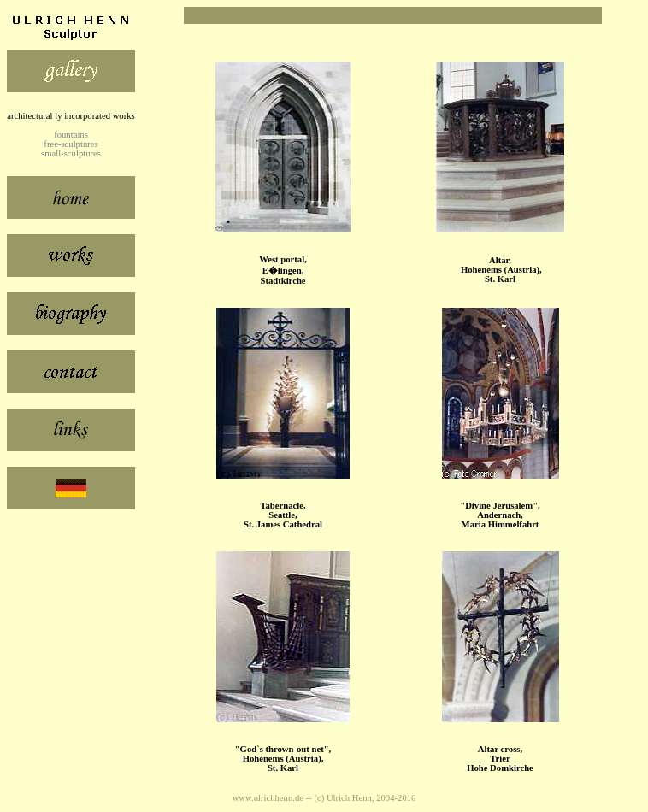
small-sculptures (71, 153)
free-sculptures (70, 144)
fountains (71, 134)
